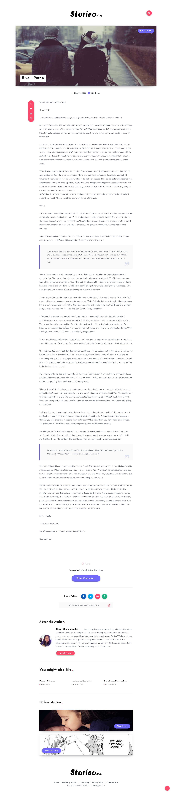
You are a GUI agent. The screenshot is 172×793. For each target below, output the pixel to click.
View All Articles (65, 653)
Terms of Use (112, 782)
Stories (65, 782)
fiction (90, 570)
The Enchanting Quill (81, 681)
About (56, 782)
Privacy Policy (98, 782)
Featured (83, 570)
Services (74, 782)
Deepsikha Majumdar (67, 629)
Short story (98, 570)
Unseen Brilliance (47, 681)
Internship (85, 782)
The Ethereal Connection (115, 681)
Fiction (88, 564)
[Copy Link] (86, 605)
